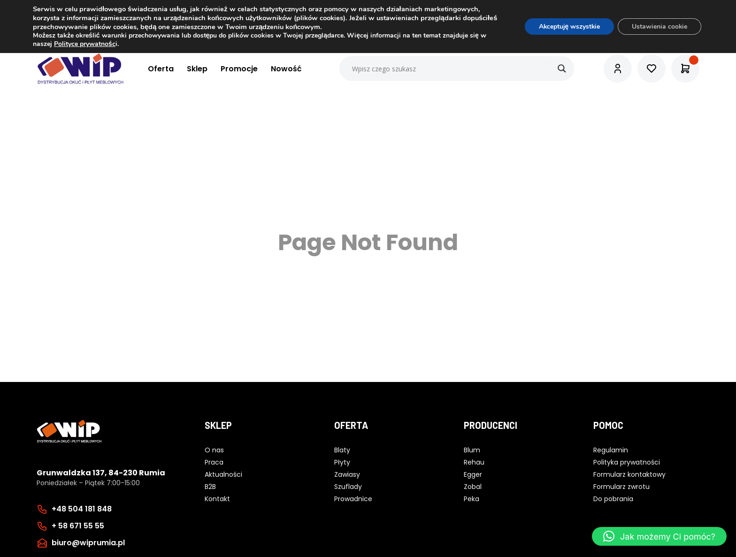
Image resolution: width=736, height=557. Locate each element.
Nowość (286, 68)
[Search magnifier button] (562, 68)
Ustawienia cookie (659, 26)
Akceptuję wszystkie (568, 26)
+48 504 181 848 (82, 509)
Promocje (239, 68)
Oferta (161, 68)
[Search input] (457, 68)
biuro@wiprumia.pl (88, 542)
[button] (659, 536)
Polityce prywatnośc (84, 43)
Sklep (197, 68)
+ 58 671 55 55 (78, 525)
